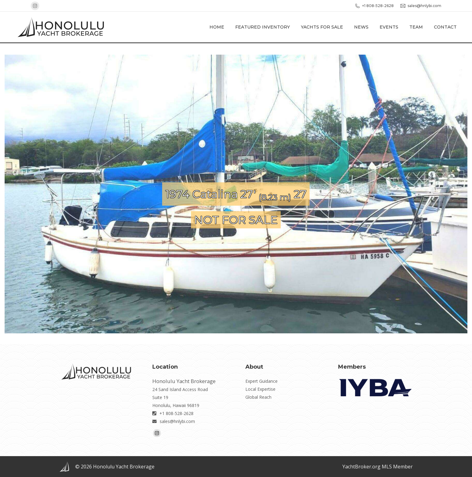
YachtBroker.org (361, 466)
